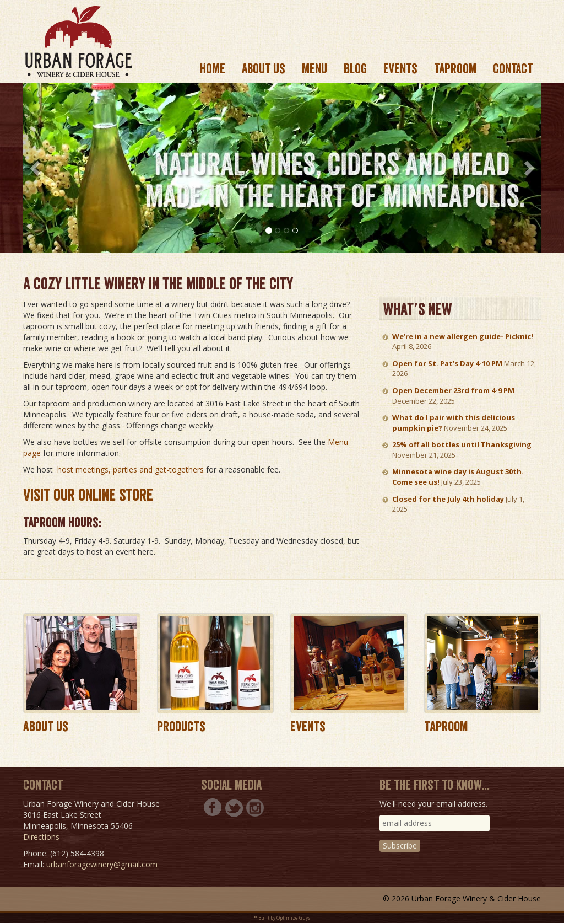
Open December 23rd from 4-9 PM (453, 390)
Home (212, 69)
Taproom (455, 69)
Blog (355, 69)
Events (400, 69)
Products (181, 726)
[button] (36, 168)
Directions (41, 836)
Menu (314, 69)
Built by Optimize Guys (284, 918)
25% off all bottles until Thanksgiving (462, 444)
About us (263, 69)
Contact (513, 69)
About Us (45, 726)
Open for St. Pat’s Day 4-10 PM (447, 363)
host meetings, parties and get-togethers (130, 469)
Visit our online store (88, 495)
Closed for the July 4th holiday (448, 499)
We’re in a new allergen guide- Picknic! (462, 336)
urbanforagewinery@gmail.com (102, 864)
